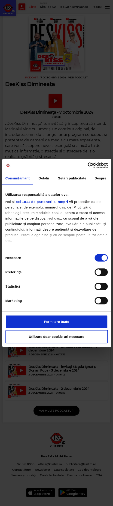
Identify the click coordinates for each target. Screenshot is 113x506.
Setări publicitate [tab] (72, 178)
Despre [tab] (100, 178)
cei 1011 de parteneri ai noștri (42, 202)
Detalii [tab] (44, 178)
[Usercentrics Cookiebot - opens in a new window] (87, 165)
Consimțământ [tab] (17, 178)
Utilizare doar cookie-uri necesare (56, 337)
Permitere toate (56, 322)
